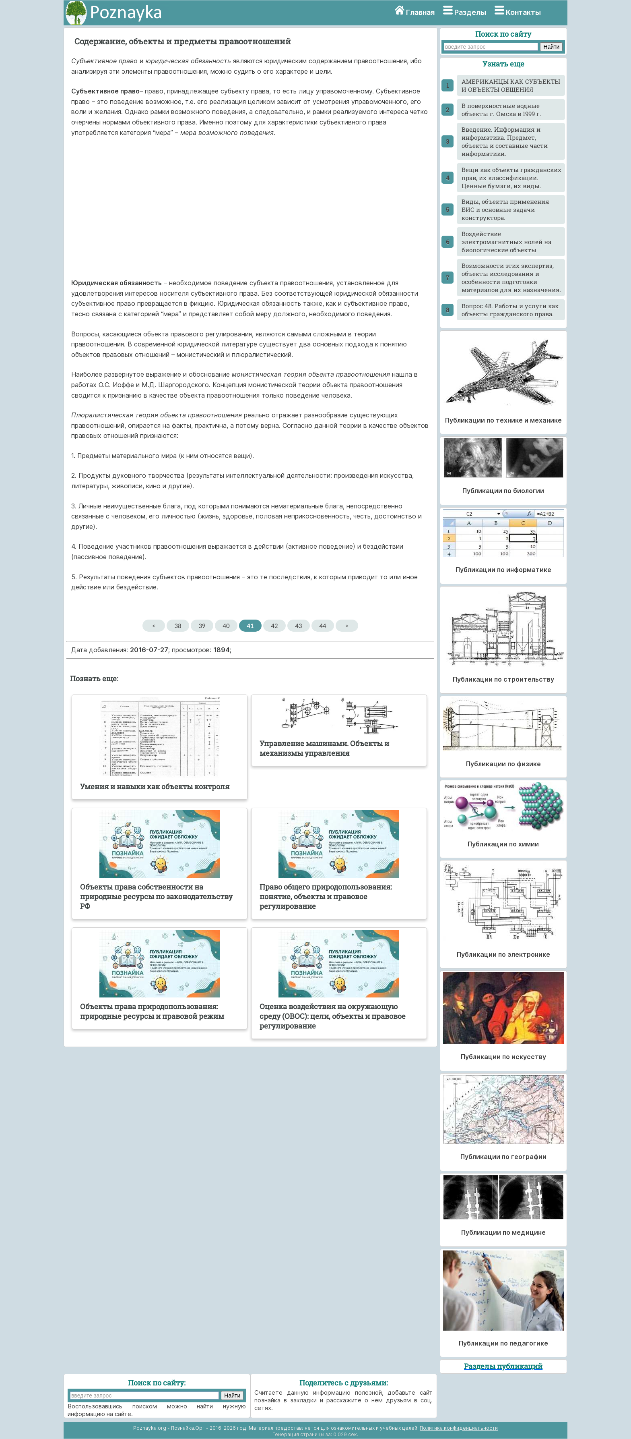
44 (322, 625)
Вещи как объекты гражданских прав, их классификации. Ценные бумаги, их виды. (511, 178)
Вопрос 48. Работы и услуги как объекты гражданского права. (510, 310)
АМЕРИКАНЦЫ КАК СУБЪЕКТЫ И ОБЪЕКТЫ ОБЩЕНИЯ (511, 85)
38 (177, 625)
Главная (420, 12)
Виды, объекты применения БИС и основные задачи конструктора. (505, 209)
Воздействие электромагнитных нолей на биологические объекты (506, 242)
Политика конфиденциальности (459, 1428)
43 (298, 625)
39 (201, 625)
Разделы (470, 12)
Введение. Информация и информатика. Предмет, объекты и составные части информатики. (505, 141)
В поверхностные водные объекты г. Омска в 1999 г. (501, 110)
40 (226, 625)
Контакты (523, 12)
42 (274, 625)
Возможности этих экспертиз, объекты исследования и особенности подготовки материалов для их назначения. (511, 277)
